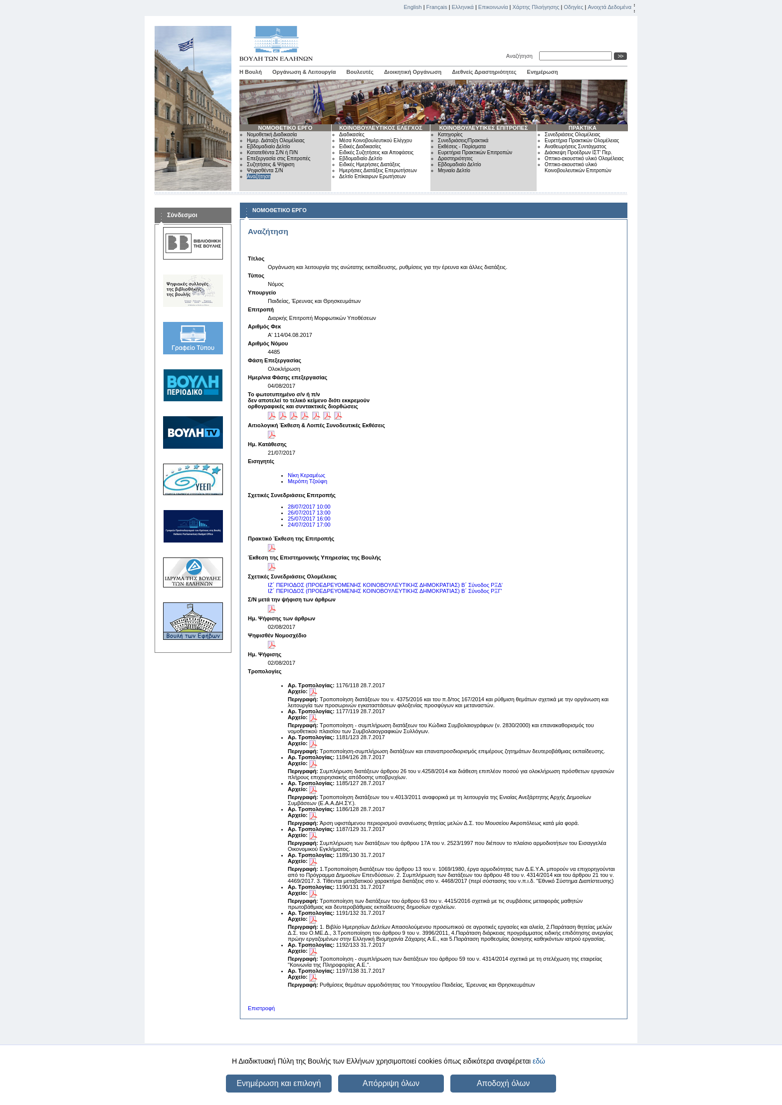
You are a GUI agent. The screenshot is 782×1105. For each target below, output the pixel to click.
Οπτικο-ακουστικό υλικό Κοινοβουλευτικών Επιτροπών (578, 167)
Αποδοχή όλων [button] (503, 1083)
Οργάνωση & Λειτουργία (304, 72)
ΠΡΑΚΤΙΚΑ (582, 128)
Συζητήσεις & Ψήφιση (270, 164)
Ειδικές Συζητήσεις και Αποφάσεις (376, 152)
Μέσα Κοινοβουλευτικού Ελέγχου (375, 140)
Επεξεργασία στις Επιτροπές (278, 158)
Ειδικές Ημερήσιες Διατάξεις (369, 164)
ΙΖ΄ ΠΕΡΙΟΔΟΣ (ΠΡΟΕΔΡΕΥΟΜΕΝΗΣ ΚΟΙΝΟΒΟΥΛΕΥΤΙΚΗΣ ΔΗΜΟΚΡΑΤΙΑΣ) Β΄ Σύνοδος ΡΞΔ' (385, 585)
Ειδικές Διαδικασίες (360, 146)
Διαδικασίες (352, 134)
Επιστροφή (261, 1008)
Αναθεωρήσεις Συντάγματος (575, 146)
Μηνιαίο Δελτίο (454, 170)
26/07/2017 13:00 (309, 513)
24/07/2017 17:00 (309, 525)
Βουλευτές (360, 72)
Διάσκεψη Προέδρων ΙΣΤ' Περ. (578, 152)
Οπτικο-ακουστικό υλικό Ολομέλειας (584, 158)
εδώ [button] (539, 1061)
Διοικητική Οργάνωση (412, 72)
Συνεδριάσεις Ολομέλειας (572, 134)
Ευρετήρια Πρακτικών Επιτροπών (475, 152)
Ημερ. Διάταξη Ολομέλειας (276, 140)
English (413, 7)
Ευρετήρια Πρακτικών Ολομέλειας (582, 140)
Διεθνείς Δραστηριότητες (484, 72)
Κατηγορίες (450, 134)
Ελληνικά (463, 7)
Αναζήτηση (521, 56)
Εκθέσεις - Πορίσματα (462, 146)
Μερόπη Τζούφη (307, 481)
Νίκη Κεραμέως (306, 475)
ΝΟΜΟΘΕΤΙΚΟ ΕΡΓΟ (285, 128)
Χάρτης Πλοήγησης (536, 7)
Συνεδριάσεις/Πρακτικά (463, 140)
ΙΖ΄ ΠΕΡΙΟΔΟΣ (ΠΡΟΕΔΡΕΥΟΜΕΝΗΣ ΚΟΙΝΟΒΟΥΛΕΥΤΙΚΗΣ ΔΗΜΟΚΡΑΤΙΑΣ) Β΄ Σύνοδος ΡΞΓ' (385, 591)
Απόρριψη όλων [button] (391, 1083)
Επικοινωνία (493, 7)
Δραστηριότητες (455, 158)
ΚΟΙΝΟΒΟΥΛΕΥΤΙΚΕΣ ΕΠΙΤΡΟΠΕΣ (483, 128)
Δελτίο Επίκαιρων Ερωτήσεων (372, 176)
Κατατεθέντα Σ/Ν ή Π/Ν (272, 152)
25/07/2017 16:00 (309, 519)
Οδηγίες (573, 7)
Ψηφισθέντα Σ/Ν (265, 170)
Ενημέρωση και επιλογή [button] (278, 1083)
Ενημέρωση (542, 72)
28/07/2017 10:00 (309, 507)
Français (436, 7)
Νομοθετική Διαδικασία (272, 134)
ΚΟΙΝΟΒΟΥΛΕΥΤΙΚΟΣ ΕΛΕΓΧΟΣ (380, 128)
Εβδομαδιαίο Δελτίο (268, 146)
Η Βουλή (250, 72)
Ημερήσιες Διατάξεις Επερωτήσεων (378, 170)
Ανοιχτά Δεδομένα (609, 7)
